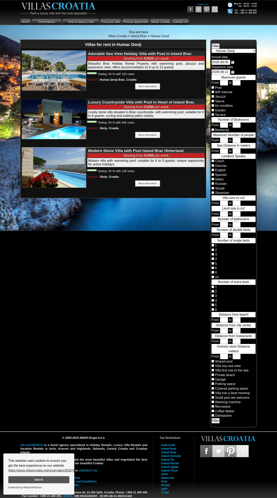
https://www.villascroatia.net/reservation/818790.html (46, 470)
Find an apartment (135, 21)
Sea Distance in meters (233, 145)
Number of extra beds (233, 282)
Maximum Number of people (233, 135)
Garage (220, 379)
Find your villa (110, 21)
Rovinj (165, 485)
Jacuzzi (220, 96)
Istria (164, 474)
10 (216, 277)
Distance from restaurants (233, 336)
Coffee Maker (224, 411)
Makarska (167, 477)
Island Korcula (171, 456)
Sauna (219, 101)
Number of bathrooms (233, 219)
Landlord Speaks (233, 156)
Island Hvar (168, 448)
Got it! (39, 479)
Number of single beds (233, 240)
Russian (220, 183)
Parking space (225, 384)
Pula (164, 481)
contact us (88, 470)
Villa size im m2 (233, 198)
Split (164, 488)
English (220, 170)
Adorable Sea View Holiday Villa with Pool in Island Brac (140, 54)
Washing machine (228, 402)
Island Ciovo (169, 470)
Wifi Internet (223, 92)
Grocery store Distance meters (233, 349)
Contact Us (180, 21)
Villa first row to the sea (231, 370)
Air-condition (224, 105)
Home (26, 21)
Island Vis (167, 459)
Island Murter (170, 463)
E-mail (68, 496)
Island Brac (168, 452)
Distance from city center (233, 325)
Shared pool (223, 361)
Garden (220, 110)
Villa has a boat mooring (232, 393)
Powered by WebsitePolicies (25, 487)
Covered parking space (231, 388)
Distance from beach (233, 314)
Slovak (219, 188)
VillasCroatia (31, 445)
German (220, 165)
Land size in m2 (233, 208)
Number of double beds (233, 230)
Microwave (222, 406)
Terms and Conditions (82, 481)
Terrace (220, 114)
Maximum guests (233, 77)
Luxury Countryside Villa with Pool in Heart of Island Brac (141, 102)
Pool (218, 87)
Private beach (225, 375)
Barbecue (222, 130)
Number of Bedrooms (233, 119)
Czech (219, 161)
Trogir (165, 492)
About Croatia (160, 21)
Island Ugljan (170, 466)
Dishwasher (223, 415)
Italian (219, 179)
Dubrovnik (168, 445)
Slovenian (221, 193)
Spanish (220, 175)
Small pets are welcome (232, 397)
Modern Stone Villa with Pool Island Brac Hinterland (136, 151)
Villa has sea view (228, 366)
